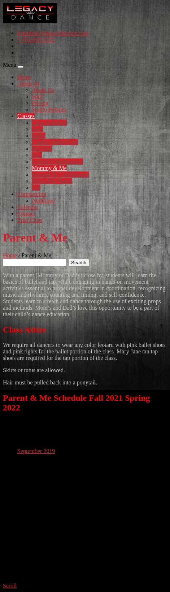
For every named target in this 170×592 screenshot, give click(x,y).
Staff (37, 96)
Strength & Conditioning (60, 174)
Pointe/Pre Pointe (52, 181)
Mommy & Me (49, 168)
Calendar (27, 207)
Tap (36, 187)
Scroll (10, 586)
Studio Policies (49, 109)
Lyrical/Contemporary (57, 161)
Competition (31, 194)
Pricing (40, 103)
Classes (26, 116)
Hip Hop (42, 148)
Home (24, 77)
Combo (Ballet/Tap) (55, 142)
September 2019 (36, 451)
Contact (26, 213)
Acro (37, 129)
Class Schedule (49, 122)
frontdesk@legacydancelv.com (52, 33)
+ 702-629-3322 (36, 39)
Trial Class (29, 220)
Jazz (37, 155)
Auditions (43, 200)
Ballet (38, 135)
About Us (28, 83)
